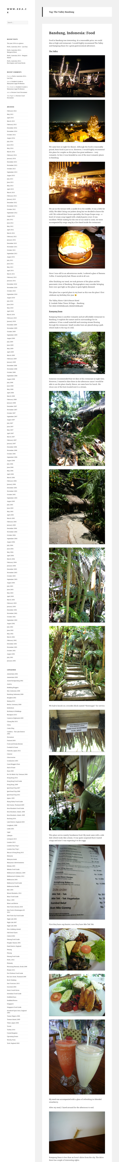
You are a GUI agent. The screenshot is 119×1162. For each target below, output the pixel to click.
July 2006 (10, 464)
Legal (8, 832)
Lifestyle (9, 836)
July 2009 (10, 342)
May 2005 (10, 511)
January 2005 (11, 525)
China (9, 725)
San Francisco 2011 (13, 983)
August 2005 (11, 501)
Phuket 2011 (11, 970)
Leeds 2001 (10, 829)
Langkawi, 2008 (12, 825)
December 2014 (12, 128)
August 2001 (11, 654)
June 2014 (10, 145)
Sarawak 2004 (11, 987)
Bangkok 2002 (11, 698)
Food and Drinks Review (15, 744)
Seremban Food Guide (14, 994)
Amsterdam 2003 (12, 677)
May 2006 (10, 471)
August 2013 (11, 175)
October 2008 (11, 372)
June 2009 (10, 345)
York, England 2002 (13, 1043)
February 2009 (12, 359)
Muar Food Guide (12, 897)
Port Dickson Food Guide (15, 973)
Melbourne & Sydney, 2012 (15, 876)
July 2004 (10, 545)
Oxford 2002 (11, 936)
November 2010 (12, 287)
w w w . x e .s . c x (16, 10)
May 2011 (10, 267)
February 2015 (12, 124)
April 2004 (10, 556)
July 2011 (10, 260)
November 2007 (12, 410)
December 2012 (12, 203)
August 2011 (11, 257)
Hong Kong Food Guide (14, 781)
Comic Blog (10, 728)
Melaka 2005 (11, 866)
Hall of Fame (11, 768)
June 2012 (10, 223)
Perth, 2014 (10, 960)
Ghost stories (11, 757)
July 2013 (10, 179)
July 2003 (10, 586)
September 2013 (12, 172)
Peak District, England (14, 946)
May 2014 (10, 148)
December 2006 (12, 447)
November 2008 (12, 369)
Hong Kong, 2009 (12, 785)
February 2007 (12, 440)
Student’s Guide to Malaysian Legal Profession (16, 82)
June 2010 (10, 304)
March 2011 (11, 274)
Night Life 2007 (12, 922)
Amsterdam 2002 (12, 674)
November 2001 (12, 647)
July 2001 (10, 657)
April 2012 (10, 230)
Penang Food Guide (13, 956)
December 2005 (12, 488)
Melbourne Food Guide (14, 883)
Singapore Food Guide (14, 1007)
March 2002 (11, 637)
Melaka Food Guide (13, 869)
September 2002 (12, 620)
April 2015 (10, 118)
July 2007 (10, 423)
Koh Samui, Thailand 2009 (15, 805)
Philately (10, 963)
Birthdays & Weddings (14, 711)
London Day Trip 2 (13, 849)
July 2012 (10, 220)
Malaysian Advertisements (15, 863)
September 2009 (12, 335)
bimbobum (10, 708)
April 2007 (10, 433)
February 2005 (12, 522)
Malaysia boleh (12, 859)
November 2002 (12, 613)
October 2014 (11, 135)
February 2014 (12, 155)
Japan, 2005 (11, 798)
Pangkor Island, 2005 (14, 943)
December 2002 (12, 610)
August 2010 (11, 298)
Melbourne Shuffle (13, 886)
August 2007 (11, 420)
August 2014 (11, 138)
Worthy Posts (11, 1040)
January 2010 (11, 321)
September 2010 (12, 294)
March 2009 (11, 355)
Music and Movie (12, 903)
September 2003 (12, 579)
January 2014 (11, 158)
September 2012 (12, 213)
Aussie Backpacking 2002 (15, 681)
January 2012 (11, 240)
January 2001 (11, 661)
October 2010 (11, 291)
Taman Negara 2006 (13, 1016)
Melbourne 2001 (12, 880)
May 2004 (10, 552)
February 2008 (12, 399)
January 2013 (11, 199)
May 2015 (10, 114)
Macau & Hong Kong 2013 (15, 852)
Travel (9, 1026)
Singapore (10, 1004)
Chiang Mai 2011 (12, 721)
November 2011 (12, 247)
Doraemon (10, 737)
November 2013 (12, 165)
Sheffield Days (11, 997)
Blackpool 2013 (12, 715)
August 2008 (11, 379)
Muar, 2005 (10, 900)
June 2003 (10, 590)
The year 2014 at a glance (15, 43)
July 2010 (10, 301)
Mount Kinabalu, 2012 (14, 893)
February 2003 (12, 603)
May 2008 (10, 389)
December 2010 (12, 284)
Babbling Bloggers (13, 687)
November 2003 (12, 573)
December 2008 (12, 365)
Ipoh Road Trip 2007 (13, 788)
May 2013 (10, 186)
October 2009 (11, 332)
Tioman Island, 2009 (13, 1019)
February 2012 (12, 236)
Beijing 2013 (11, 701)
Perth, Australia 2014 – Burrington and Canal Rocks (16, 62)
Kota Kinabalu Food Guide (15, 808)
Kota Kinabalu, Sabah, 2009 (16, 815)
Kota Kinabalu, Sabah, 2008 (16, 812)
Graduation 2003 (12, 761)
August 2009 (11, 338)
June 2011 (10, 264)
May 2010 (10, 308)
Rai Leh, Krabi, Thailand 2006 (16, 977)
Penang (9, 950)
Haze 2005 (10, 771)
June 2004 (10, 549)
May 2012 (10, 226)
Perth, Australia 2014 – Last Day (17, 47)
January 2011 (11, 281)
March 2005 (11, 518)
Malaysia (10, 856)
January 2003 (11, 607)
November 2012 (12, 206)
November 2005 (12, 491)
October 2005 (11, 494)
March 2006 (11, 478)
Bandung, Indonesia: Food (72, 32)
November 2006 (12, 450)
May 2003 (10, 593)
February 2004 (12, 562)
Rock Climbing (11, 980)
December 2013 (12, 162)
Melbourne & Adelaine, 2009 (16, 873)
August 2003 (11, 583)
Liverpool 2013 (12, 839)
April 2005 (10, 515)
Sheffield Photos (12, 1000)
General (9, 754)
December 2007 (12, 406)
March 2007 (11, 437)
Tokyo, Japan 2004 (13, 1023)
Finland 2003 (11, 740)
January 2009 (11, 362)
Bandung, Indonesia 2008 (15, 694)
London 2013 (11, 842)
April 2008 (10, 393)
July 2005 (10, 505)
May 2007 (10, 430)
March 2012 (11, 233)
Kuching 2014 (11, 819)
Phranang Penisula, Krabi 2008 (17, 967)
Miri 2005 (10, 890)
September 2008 (12, 376)
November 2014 (12, 131)
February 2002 (12, 640)
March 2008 (11, 396)
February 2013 (12, 196)
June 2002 (10, 630)
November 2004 (12, 532)
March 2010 (11, 315)
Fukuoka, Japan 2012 (14, 751)
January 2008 (11, 403)
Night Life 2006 (12, 919)
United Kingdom (12, 1033)
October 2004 (11, 535)
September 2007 (12, 416)
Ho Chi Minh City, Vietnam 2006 (17, 774)
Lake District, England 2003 (16, 822)
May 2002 (10, 634)
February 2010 (12, 318)
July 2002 (10, 627)
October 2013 (11, 169)
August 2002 (11, 623)
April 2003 (10, 596)
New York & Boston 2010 (15, 907)
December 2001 (12, 644)
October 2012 (11, 209)
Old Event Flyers (12, 933)
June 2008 (10, 386)
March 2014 (11, 152)
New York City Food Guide (15, 916)
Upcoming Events (12, 1036)
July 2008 (10, 382)
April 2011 (10, 270)
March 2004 (11, 559)
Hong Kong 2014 (12, 778)
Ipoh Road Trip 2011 (13, 795)
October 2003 (11, 576)
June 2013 (10, 182)
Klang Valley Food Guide (15, 802)
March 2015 (11, 121)
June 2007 (10, 427)
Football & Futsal (12, 747)
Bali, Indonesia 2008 (13, 691)
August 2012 (11, 216)
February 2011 (12, 277)
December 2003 (12, 569)
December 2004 (12, 528)
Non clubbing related (14, 929)
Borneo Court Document (19, 92)
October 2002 (11, 617)
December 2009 (12, 325)
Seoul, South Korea (13, 990)
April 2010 (10, 311)
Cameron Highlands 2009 (15, 718)
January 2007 (11, 444)
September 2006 (12, 457)
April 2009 (10, 352)
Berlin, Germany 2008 (14, 704)
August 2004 (11, 542)
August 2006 (11, 461)
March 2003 (11, 600)
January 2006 (11, 484)
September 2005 (12, 498)
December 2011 (12, 243)
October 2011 (11, 250)
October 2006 (11, 454)
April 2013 (10, 189)
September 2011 (12, 253)
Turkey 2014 (11, 1030)
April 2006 (10, 474)
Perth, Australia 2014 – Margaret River (14, 51)
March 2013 (11, 192)
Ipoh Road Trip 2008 (13, 791)
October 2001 (11, 651)
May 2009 (10, 349)
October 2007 (11, 413)
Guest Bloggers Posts (13, 764)
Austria (9, 684)
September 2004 (12, 539)
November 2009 (12, 328)
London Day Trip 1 (13, 846)
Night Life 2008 (12, 926)
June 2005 (10, 508)
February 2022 (12, 111)
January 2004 (11, 566)
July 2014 (10, 141)
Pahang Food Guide (13, 939)
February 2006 (12, 481)
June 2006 (10, 467)
